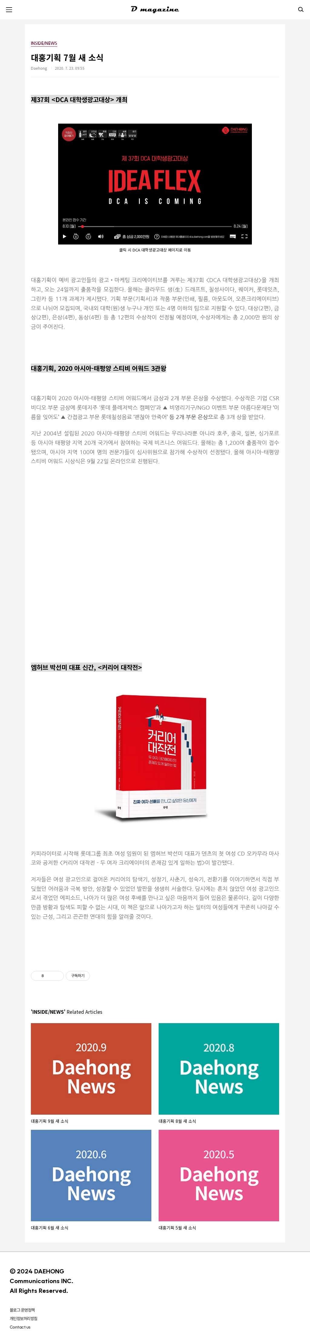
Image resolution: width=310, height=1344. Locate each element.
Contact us (20, 1327)
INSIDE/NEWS (44, 43)
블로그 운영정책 (22, 1310)
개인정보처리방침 (24, 1318)
